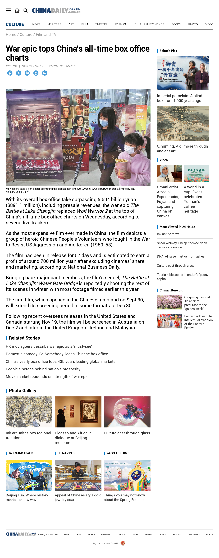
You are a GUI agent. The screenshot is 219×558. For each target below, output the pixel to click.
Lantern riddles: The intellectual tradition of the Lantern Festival (198, 322)
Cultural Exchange (149, 24)
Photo (193, 24)
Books (176, 24)
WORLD (91, 534)
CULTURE (15, 24)
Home (11, 34)
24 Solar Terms (118, 453)
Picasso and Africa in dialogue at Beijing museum (73, 438)
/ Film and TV (44, 34)
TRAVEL (134, 534)
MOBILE (209, 534)
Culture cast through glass (127, 433)
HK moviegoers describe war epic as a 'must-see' (49, 346)
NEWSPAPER (194, 534)
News (36, 24)
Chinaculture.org (171, 290)
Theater (101, 24)
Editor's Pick (168, 51)
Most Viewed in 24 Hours (177, 227)
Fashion (121, 24)
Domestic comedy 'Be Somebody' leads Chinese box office (57, 354)
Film (84, 24)
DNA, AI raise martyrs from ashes (180, 256)
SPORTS (148, 534)
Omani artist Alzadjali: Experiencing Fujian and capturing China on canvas (168, 201)
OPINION (162, 534)
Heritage (54, 24)
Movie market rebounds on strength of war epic (47, 376)
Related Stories (24, 338)
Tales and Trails (21, 453)
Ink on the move (168, 234)
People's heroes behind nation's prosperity (43, 369)
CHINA (79, 534)
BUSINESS (105, 534)
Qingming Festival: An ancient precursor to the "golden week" (197, 303)
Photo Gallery (22, 390)
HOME (66, 534)
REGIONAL (177, 534)
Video (209, 24)
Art (71, 24)
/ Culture (24, 34)
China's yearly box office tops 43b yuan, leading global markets (60, 361)
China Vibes (66, 453)
